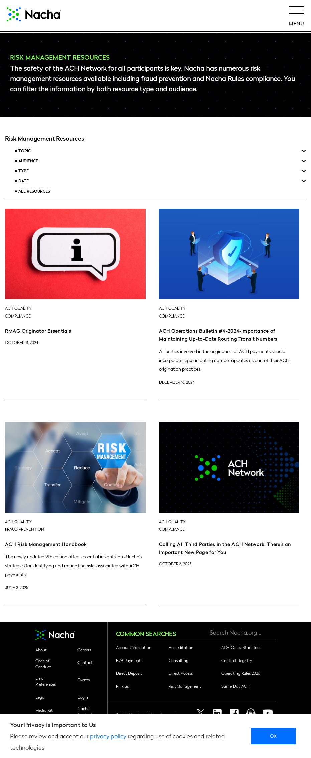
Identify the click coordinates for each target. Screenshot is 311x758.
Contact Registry (236, 660)
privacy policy (108, 736)
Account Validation (133, 647)
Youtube (268, 713)
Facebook (234, 713)
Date (23, 180)
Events (83, 679)
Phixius (122, 686)
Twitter (201, 713)
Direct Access (181, 673)
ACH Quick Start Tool (241, 647)
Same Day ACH (235, 686)
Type (23, 170)
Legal (40, 697)
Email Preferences (45, 681)
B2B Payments (129, 660)
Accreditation (181, 647)
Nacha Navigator (86, 711)
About (41, 649)
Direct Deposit (129, 673)
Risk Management (185, 686)
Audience (28, 160)
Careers (84, 649)
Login (82, 697)
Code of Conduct (43, 663)
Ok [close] (273, 736)
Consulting (178, 660)
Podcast (251, 713)
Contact (85, 662)
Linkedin (217, 713)
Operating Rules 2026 (240, 673)
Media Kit (44, 710)
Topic (24, 150)
